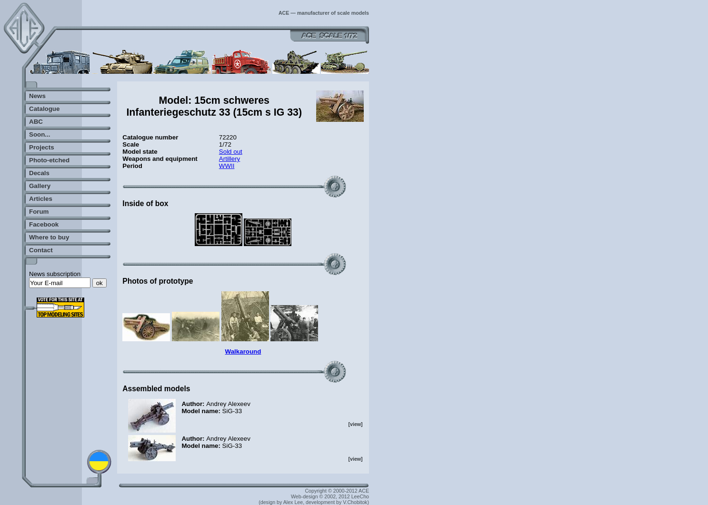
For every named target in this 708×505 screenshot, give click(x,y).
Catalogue (44, 108)
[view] (355, 424)
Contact (41, 250)
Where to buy (49, 237)
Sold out (230, 151)
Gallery (39, 185)
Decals (39, 173)
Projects (41, 147)
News (37, 95)
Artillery (229, 158)
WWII (227, 165)
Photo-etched (49, 160)
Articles (40, 198)
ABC (36, 121)
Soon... (39, 134)
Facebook (44, 224)
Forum (39, 211)
